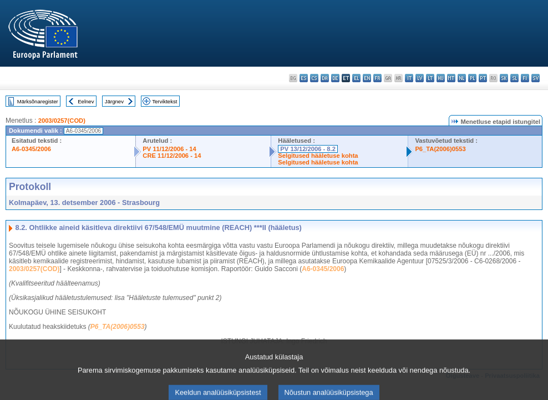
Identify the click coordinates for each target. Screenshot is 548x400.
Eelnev (86, 101)
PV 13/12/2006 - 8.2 (308, 149)
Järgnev (114, 101)
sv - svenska (535, 78)
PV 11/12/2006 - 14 (169, 149)
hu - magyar (441, 78)
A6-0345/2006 (31, 149)
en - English (367, 78)
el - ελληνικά (356, 78)
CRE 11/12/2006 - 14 (172, 155)
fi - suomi (525, 78)
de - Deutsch (335, 78)
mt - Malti (451, 78)
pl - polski (472, 78)
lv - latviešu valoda (419, 78)
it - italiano (409, 78)
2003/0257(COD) (61, 120)
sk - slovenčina (504, 78)
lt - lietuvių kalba (430, 78)
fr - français (377, 78)
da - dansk (325, 78)
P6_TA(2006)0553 (440, 149)
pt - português (483, 78)
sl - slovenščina (514, 78)
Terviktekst (164, 101)
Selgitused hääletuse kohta (318, 155)
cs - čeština (314, 78)
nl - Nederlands (462, 78)
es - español (304, 78)
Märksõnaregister (37, 101)
